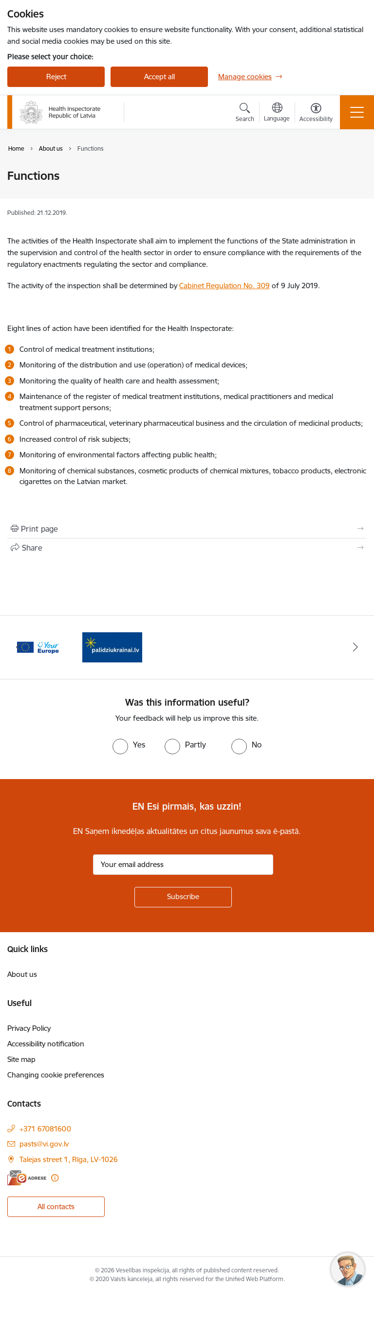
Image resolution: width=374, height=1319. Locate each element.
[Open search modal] (245, 113)
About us (22, 974)
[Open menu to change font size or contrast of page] (316, 113)
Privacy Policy (29, 1028)
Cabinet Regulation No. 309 (224, 285)
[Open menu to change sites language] (277, 113)
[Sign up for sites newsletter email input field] (183, 864)
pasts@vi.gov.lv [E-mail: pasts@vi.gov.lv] (44, 1143)
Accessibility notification (45, 1043)
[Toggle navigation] (357, 112)
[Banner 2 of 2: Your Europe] (112, 646)
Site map (21, 1059)
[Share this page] (187, 547)
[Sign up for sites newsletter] (183, 897)
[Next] (355, 647)
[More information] (54, 1177)
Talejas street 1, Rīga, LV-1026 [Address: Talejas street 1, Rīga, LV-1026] (68, 1159)
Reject (56, 76)
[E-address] (26, 1178)
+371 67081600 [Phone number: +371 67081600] (45, 1128)
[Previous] (18, 647)
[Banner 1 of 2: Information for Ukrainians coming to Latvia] (37, 646)
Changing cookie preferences (55, 1074)
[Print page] (187, 529)
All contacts (56, 1206)
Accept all (159, 76)
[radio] (128, 744)
